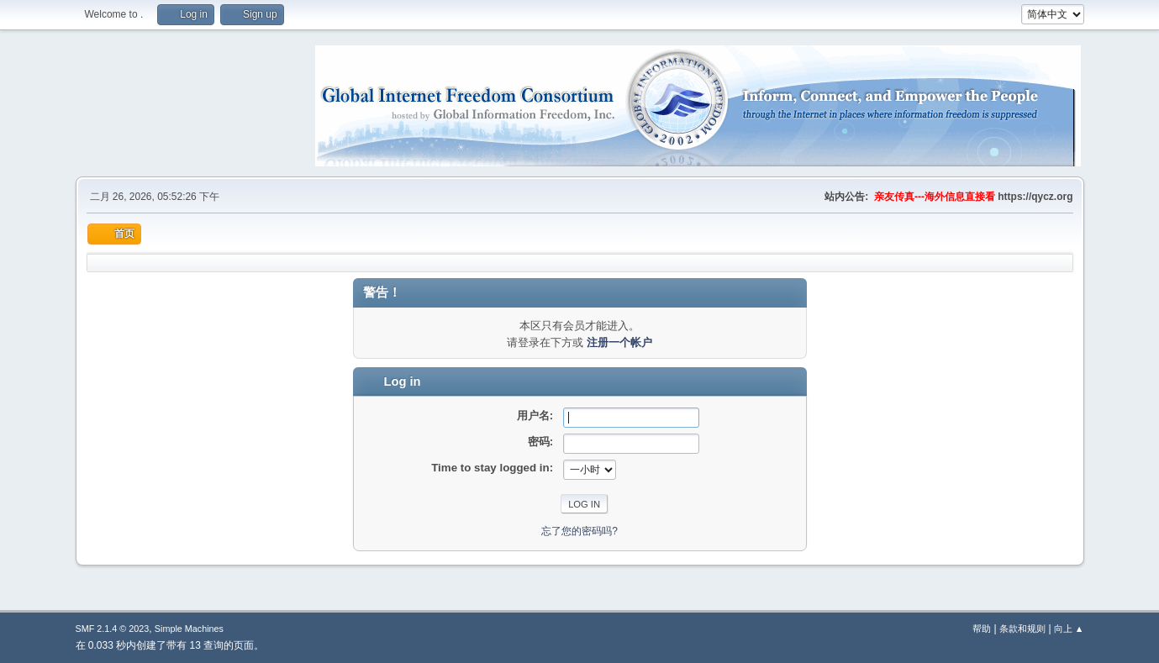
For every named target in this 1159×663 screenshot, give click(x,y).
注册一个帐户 (619, 342)
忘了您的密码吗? (579, 531)
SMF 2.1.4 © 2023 (113, 629)
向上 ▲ (1069, 629)
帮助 (981, 629)
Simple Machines (189, 629)
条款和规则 (1022, 629)
